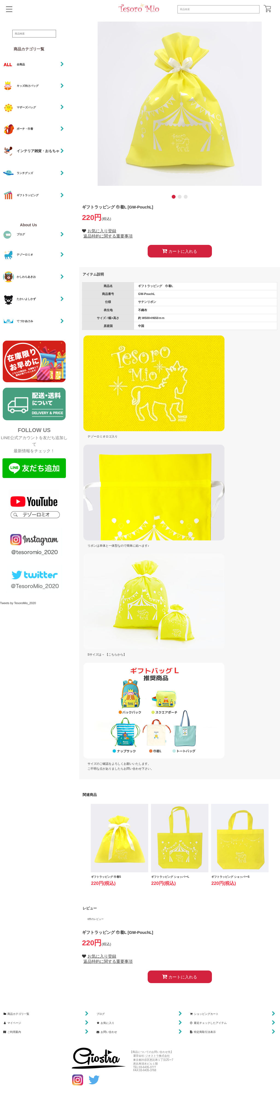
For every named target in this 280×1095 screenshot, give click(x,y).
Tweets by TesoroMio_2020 (18, 603)
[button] (9, 9)
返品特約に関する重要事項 (108, 236)
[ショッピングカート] (267, 8)
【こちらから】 (115, 654)
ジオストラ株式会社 (157, 1055)
